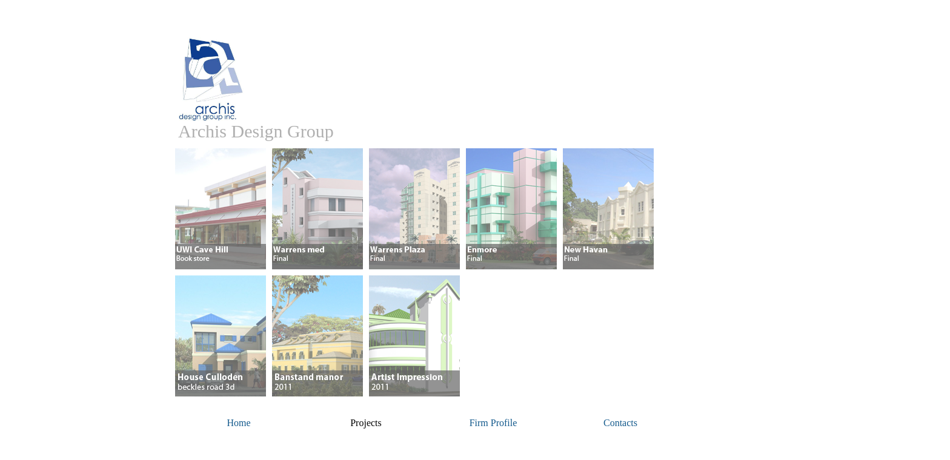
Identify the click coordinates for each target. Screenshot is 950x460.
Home (238, 423)
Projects (366, 423)
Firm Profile (493, 423)
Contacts (620, 423)
